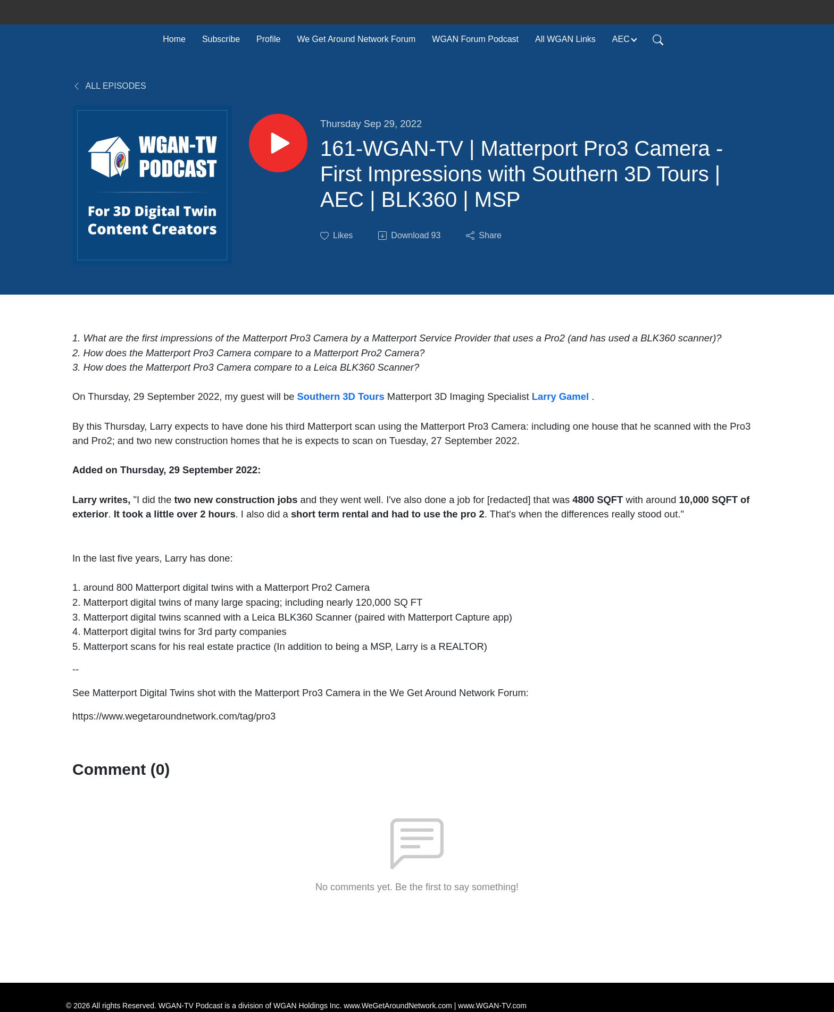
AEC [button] (621, 39)
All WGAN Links (565, 39)
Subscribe (221, 39)
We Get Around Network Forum (356, 39)
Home (174, 39)
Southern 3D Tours (341, 396)
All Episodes (109, 85)
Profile (268, 39)
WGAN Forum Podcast (475, 39)
